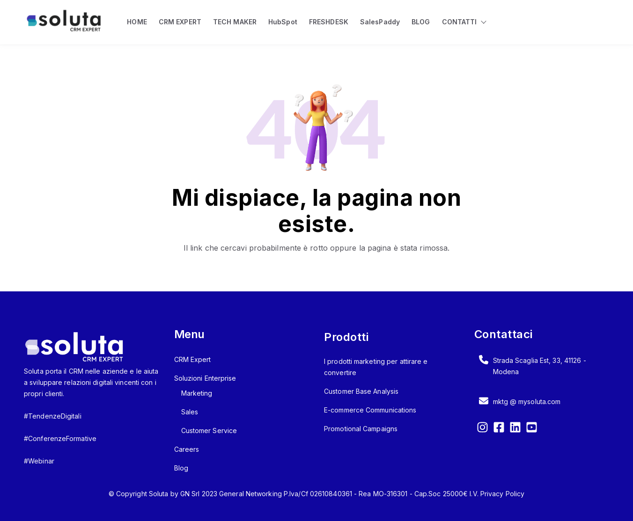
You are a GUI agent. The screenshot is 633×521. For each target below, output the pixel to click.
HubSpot (282, 22)
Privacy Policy (502, 494)
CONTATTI (459, 22)
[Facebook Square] (499, 428)
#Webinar (39, 461)
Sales (190, 412)
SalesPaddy (380, 22)
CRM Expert (192, 359)
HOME (137, 22)
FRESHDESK (328, 22)
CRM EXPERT (180, 22)
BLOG (421, 22)
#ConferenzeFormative (60, 438)
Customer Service (209, 430)
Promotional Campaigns (360, 429)
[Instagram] (482, 428)
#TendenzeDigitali (52, 416)
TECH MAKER (235, 22)
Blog (181, 468)
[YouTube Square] (531, 428)
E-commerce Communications (370, 410)
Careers (186, 449)
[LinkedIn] (515, 428)
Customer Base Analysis (361, 391)
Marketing (197, 393)
